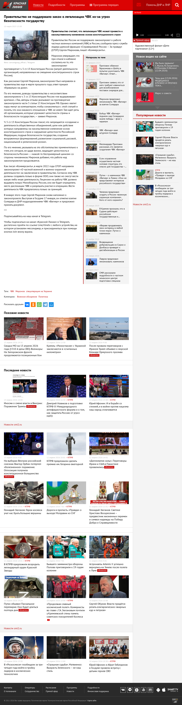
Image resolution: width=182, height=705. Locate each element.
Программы (77, 5)
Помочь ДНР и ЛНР (158, 5)
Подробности (56, 5)
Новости (38, 5)
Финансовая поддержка (98, 691)
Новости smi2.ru (13, 424)
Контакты (8, 688)
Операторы (30, 688)
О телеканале (10, 691)
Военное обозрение (27, 296)
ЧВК (12, 291)
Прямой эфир (52, 691)
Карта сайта (92, 701)
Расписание (51, 688)
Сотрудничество (32, 691)
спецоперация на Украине (38, 291)
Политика (43, 296)
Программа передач (104, 5)
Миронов (20, 291)
